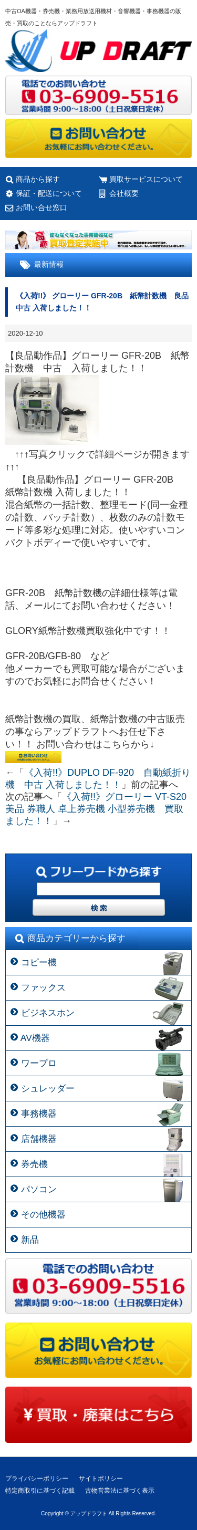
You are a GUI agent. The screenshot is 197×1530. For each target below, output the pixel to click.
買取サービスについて (146, 179)
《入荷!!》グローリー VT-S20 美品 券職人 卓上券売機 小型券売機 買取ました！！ (95, 809)
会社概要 (124, 193)
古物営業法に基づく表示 (119, 1490)
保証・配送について (49, 193)
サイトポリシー (101, 1478)
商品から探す (38, 179)
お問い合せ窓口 (41, 207)
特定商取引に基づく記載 (40, 1490)
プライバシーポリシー (36, 1478)
